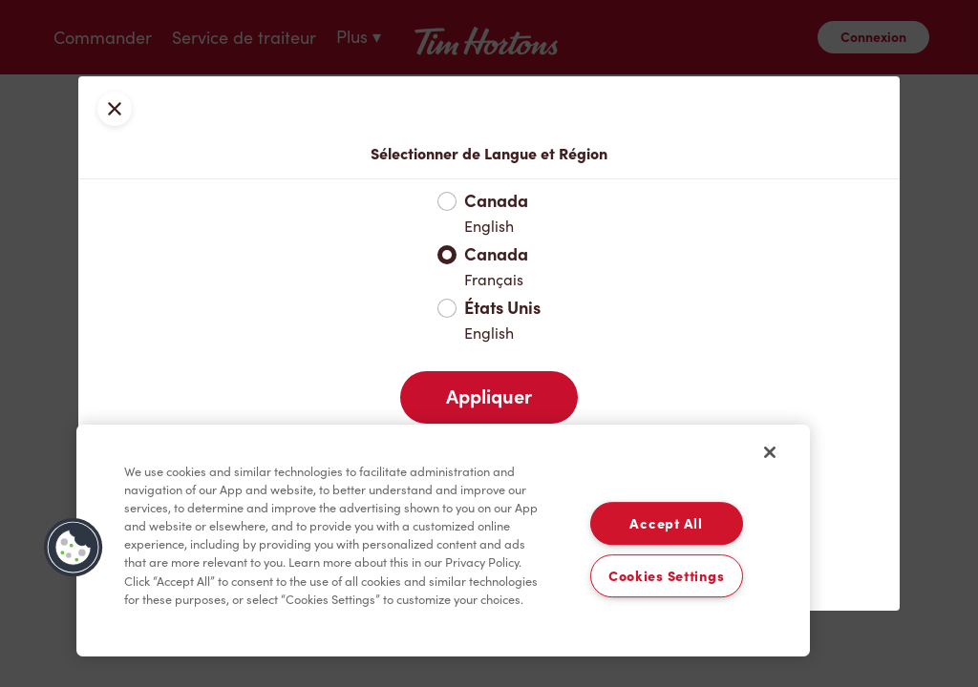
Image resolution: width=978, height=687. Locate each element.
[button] (73, 547)
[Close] (770, 452)
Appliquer (489, 397)
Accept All (665, 523)
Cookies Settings (666, 576)
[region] (443, 541)
